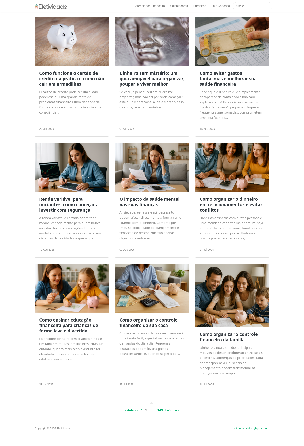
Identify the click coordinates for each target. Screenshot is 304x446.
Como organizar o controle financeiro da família (229, 337)
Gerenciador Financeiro (149, 6)
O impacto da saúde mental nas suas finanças (149, 201)
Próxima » (172, 410)
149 (160, 410)
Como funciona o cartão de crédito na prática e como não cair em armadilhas (71, 78)
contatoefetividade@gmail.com (250, 428)
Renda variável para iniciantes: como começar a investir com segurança (69, 204)
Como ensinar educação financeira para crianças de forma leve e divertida (68, 325)
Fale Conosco (221, 6)
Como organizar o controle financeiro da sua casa (148, 322)
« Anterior (132, 410)
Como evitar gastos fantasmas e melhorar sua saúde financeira (228, 78)
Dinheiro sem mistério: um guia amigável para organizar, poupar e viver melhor (151, 78)
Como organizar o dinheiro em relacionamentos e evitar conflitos (231, 204)
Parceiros (199, 6)
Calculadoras (179, 6)
